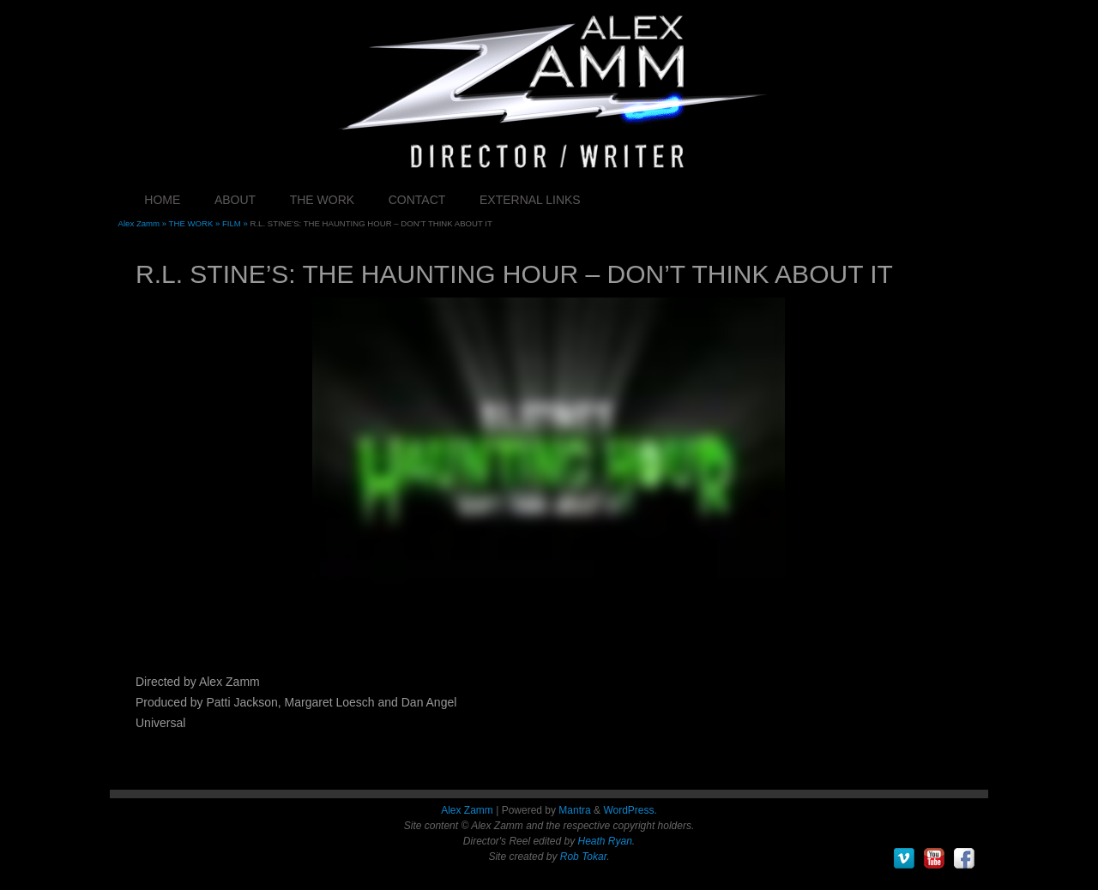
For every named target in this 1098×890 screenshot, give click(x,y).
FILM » (236, 223)
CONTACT (417, 200)
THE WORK (322, 200)
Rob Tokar (583, 857)
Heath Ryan (604, 841)
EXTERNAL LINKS (530, 200)
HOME (162, 200)
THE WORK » (195, 223)
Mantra (574, 810)
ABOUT (235, 200)
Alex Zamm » (143, 223)
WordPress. (629, 810)
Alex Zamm (467, 810)
